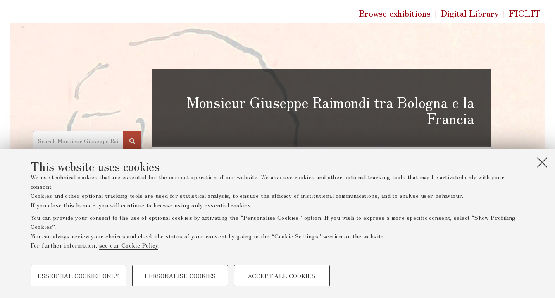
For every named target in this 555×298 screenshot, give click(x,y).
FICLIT (525, 13)
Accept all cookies (281, 276)
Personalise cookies (180, 276)
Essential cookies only (78, 276)
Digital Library (470, 13)
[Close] (542, 162)
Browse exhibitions (395, 13)
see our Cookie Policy (128, 245)
